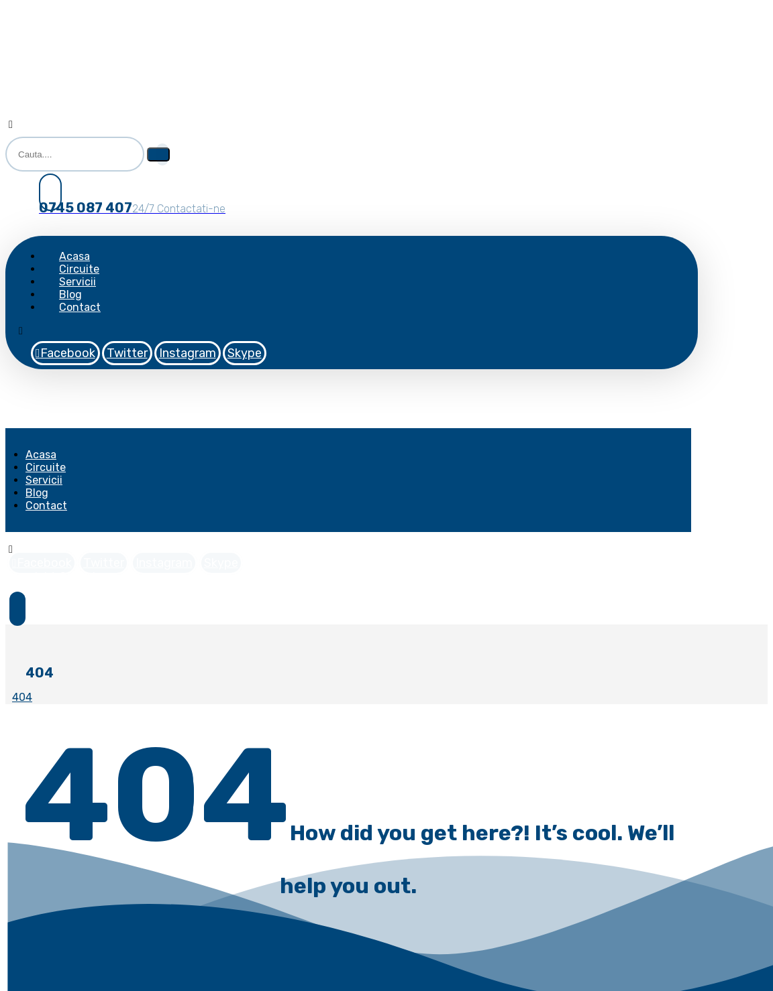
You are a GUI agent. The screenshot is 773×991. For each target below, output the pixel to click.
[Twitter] (127, 353)
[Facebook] (65, 353)
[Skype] (244, 353)
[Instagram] (187, 353)
